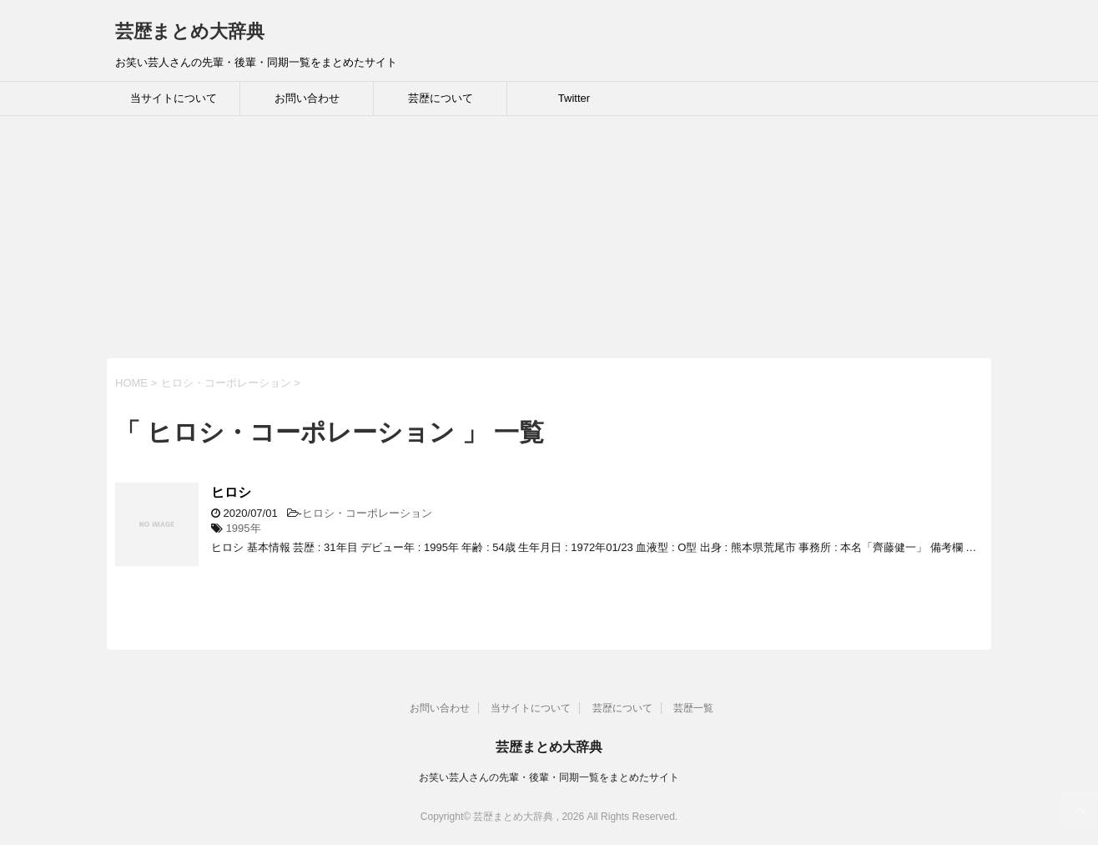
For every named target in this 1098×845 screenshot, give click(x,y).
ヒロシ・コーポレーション (367, 513)
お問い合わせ (307, 98)
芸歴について (440, 98)
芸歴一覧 (693, 708)
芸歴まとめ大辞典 (189, 31)
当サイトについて (173, 98)
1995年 (243, 528)
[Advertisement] (500, 241)
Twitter (574, 98)
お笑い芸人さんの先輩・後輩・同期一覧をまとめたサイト (549, 777)
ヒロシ (231, 492)
